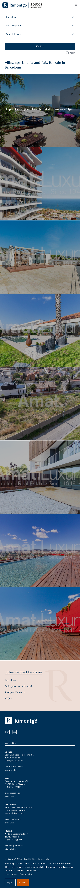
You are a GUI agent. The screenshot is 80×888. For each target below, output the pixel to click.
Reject (10, 882)
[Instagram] (8, 732)
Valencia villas (11, 770)
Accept (23, 882)
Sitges (8, 698)
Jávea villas (9, 796)
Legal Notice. (11, 874)
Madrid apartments (14, 845)
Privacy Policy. (26, 874)
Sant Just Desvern (15, 692)
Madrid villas (10, 849)
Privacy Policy (44, 859)
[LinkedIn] (15, 732)
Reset (70, 52)
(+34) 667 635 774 (13, 839)
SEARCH (40, 46)
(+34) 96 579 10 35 (14, 787)
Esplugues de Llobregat (18, 686)
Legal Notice (30, 859)
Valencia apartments (14, 766)
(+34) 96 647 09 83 (14, 813)
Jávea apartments (13, 793)
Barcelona (10, 680)
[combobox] (6, 17)
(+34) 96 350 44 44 (14, 760)
